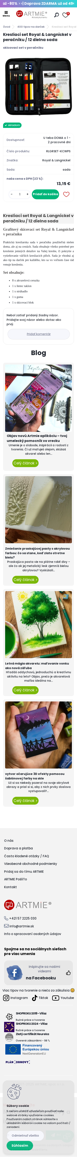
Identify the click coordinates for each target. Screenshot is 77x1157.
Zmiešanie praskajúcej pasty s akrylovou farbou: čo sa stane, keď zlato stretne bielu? (37, 553)
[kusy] (19, 194)
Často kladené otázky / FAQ (26, 856)
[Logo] (31, 14)
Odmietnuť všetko (25, 1135)
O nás (9, 840)
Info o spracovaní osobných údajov (32, 934)
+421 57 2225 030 (23, 918)
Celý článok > (25, 463)
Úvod (6, 27)
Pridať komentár (39, 334)
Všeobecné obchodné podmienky (30, 864)
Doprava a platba (18, 848)
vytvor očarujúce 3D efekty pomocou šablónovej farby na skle (34, 776)
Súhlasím (19, 1145)
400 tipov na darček (31, 27)
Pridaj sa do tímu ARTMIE (24, 871)
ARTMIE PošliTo (15, 879)
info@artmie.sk (21, 926)
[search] (57, 15)
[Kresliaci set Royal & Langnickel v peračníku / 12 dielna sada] (38, 86)
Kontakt (10, 887)
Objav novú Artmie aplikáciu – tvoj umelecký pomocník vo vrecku (37, 438)
